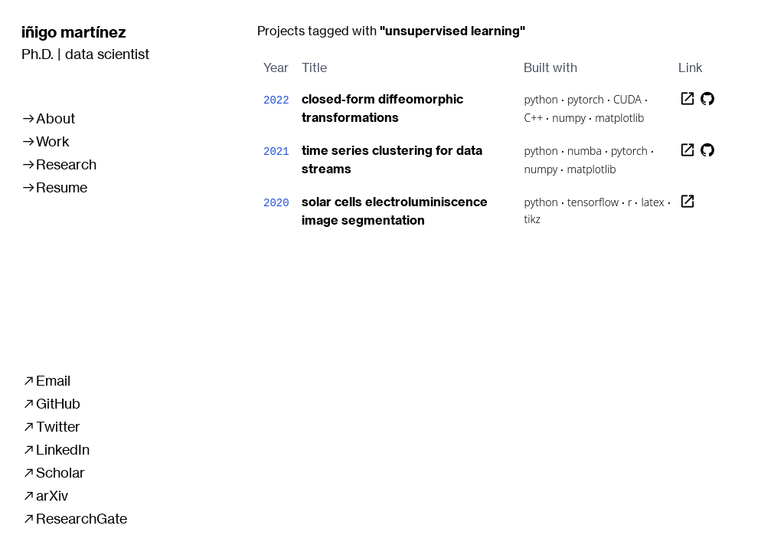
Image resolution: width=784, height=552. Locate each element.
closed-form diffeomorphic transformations (382, 108)
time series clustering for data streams (392, 159)
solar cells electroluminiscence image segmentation (395, 211)
